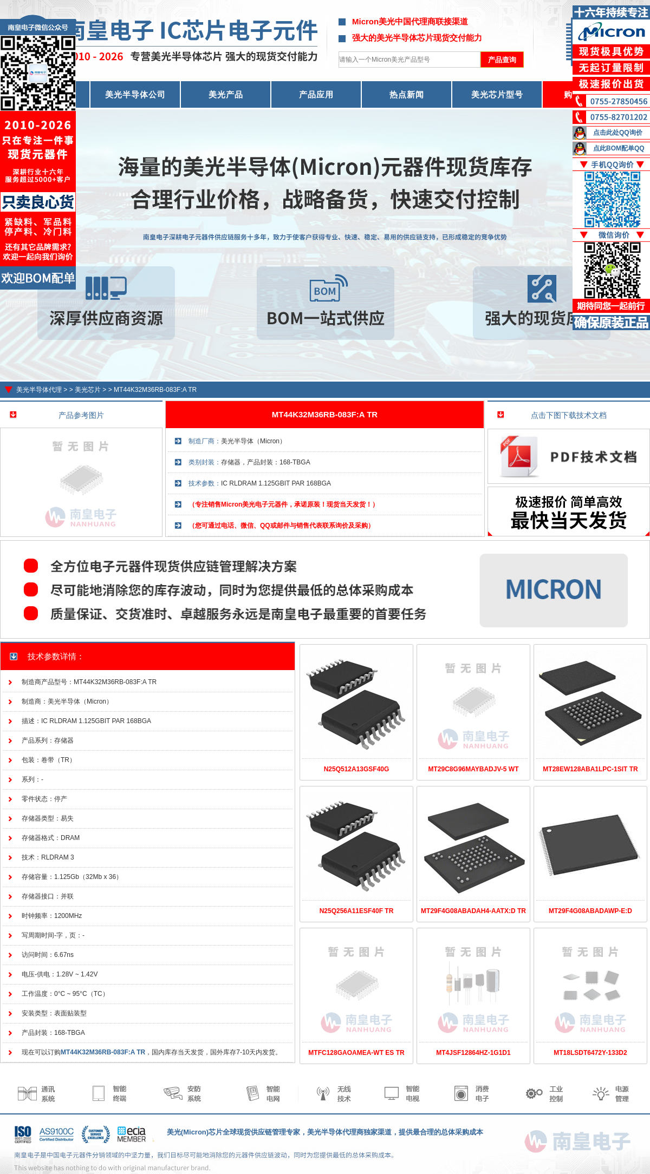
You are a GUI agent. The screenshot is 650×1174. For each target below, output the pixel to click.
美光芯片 (88, 389)
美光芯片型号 (497, 94)
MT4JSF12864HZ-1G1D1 (473, 1053)
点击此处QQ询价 (617, 132)
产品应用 (316, 94)
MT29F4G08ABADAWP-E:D (590, 911)
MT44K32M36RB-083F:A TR (155, 389)
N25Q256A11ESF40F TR (357, 911)
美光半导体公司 (135, 94)
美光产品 (226, 94)
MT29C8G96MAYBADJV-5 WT (473, 769)
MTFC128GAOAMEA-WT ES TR (356, 1053)
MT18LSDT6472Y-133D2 (590, 1053)
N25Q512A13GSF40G (356, 769)
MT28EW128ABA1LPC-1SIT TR (590, 769)
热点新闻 (406, 94)
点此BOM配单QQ (619, 148)
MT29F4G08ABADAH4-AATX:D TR (473, 911)
